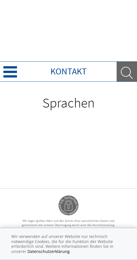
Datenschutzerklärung (48, 251)
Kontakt (68, 71)
